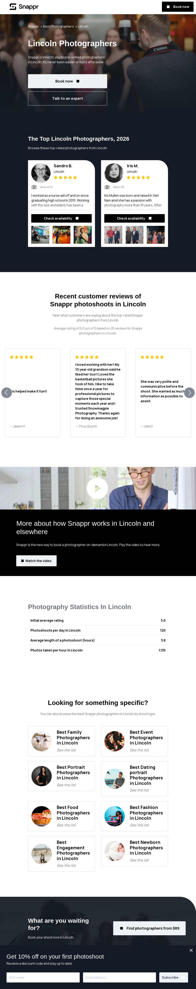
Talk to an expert (67, 98)
